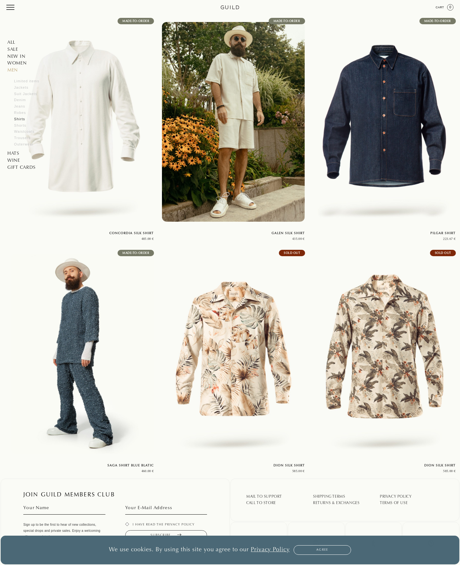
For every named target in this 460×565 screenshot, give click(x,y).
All (11, 43)
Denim (20, 100)
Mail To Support (264, 497)
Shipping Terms (329, 497)
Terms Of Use (394, 503)
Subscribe (165, 535)
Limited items (26, 81)
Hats (13, 154)
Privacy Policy (395, 497)
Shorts (20, 125)
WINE (13, 161)
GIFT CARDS (21, 168)
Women (17, 63)
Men (12, 70)
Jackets (21, 87)
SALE (12, 50)
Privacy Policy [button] (270, 550)
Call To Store (261, 503)
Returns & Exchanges (336, 503)
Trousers (22, 138)
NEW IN (16, 57)
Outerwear (24, 144)
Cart (445, 7)
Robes (20, 113)
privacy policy (180, 524)
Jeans (19, 106)
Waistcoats (24, 131)
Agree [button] (322, 550)
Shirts (19, 119)
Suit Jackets (25, 94)
